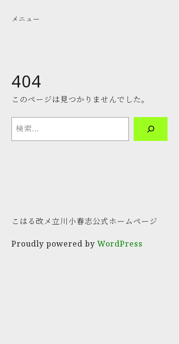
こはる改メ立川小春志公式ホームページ (84, 221)
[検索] (151, 129)
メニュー (25, 18)
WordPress (120, 243)
